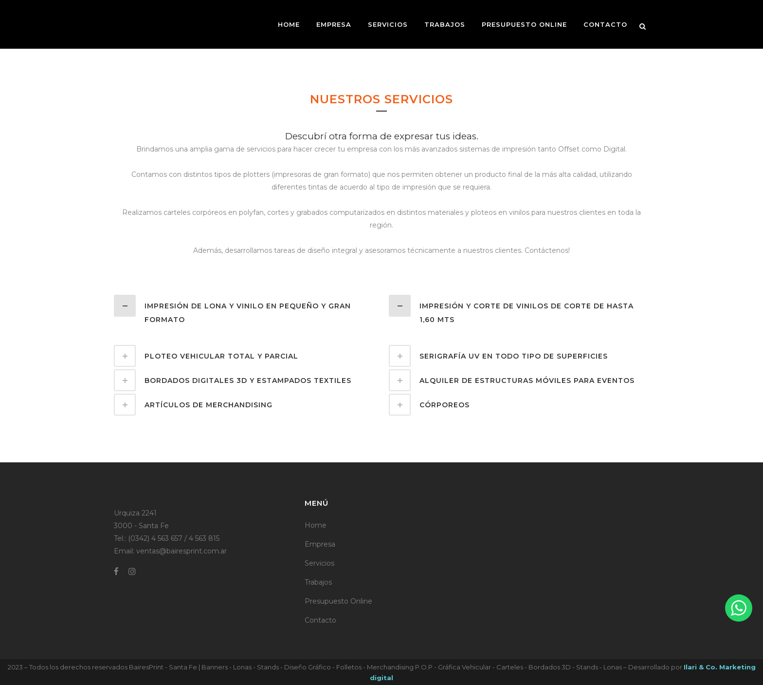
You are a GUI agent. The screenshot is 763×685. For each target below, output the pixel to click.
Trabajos (318, 582)
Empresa (320, 544)
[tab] (244, 310)
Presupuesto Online (338, 601)
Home (316, 525)
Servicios (319, 563)
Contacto (320, 620)
